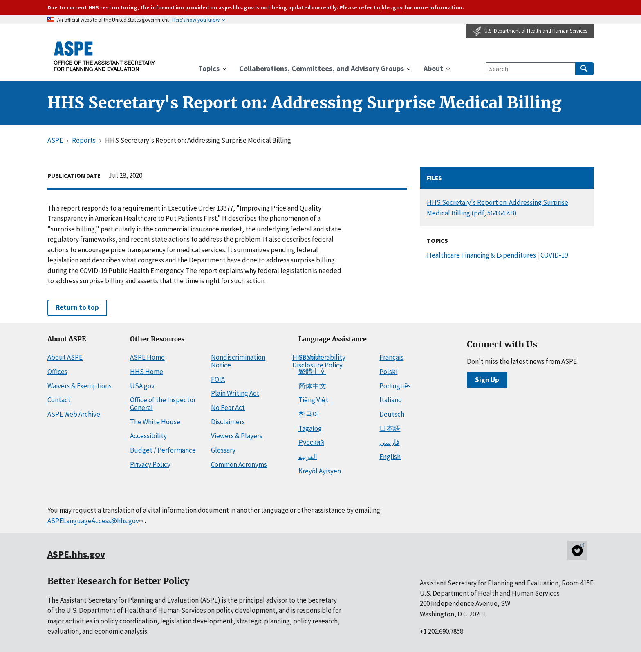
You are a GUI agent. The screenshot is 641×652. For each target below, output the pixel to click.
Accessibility (148, 435)
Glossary (223, 450)
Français (391, 357)
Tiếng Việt (313, 399)
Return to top (77, 307)
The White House (155, 421)
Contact (59, 399)
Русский (311, 442)
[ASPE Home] (104, 56)
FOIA (218, 379)
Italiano (390, 399)
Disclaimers (228, 421)
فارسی (389, 442)
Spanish (310, 357)
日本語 (389, 428)
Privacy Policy (150, 464)
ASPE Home (147, 357)
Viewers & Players (236, 435)
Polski (388, 371)
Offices (57, 371)
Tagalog (310, 428)
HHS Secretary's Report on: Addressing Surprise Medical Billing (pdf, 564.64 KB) (497, 207)
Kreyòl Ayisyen (319, 470)
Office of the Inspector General (163, 403)
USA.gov (142, 385)
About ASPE (65, 357)
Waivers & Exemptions (79, 385)
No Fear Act (228, 407)
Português (395, 385)
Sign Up (487, 379)
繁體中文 (312, 371)
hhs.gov (392, 7)
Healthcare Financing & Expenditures (481, 255)
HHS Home (146, 371)
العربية (307, 456)
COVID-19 (554, 255)
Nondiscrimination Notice (238, 361)
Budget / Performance (163, 450)
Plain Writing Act (235, 393)
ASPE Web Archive (73, 414)
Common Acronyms (239, 464)
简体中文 (312, 385)
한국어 (308, 414)
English (390, 456)
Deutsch (391, 414)
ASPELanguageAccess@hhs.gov (95, 520)
